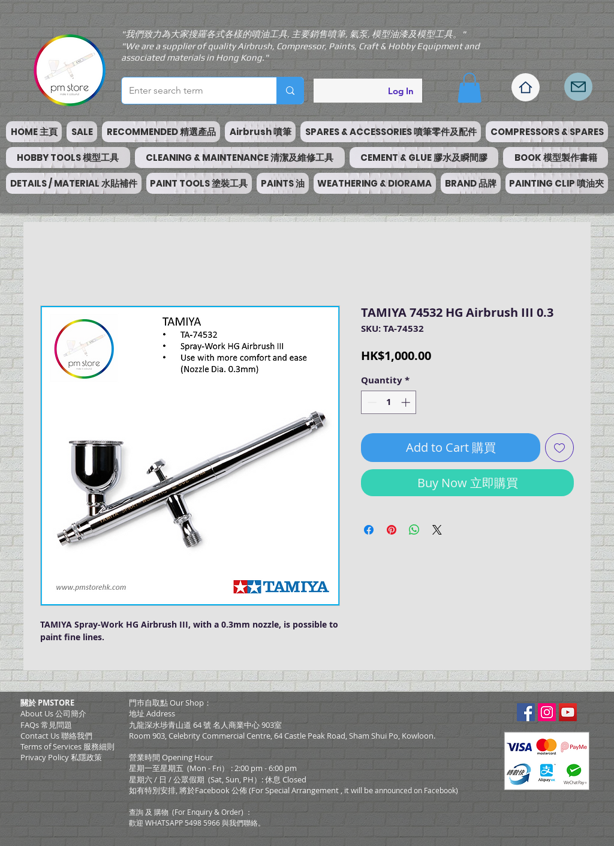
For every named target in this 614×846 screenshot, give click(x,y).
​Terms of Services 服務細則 (67, 746)
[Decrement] (371, 402)
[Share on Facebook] (369, 530)
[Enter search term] (190, 90)
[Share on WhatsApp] (414, 530)
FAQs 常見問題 (46, 724)
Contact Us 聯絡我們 (56, 735)
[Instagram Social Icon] (547, 712)
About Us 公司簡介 (53, 713)
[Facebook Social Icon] (526, 712)
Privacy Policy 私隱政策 (61, 757)
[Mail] (578, 87)
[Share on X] (437, 530)
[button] (469, 88)
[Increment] (407, 402)
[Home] (525, 87)
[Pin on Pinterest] (391, 530)
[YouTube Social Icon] (568, 712)
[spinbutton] (389, 402)
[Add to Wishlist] (559, 447)
